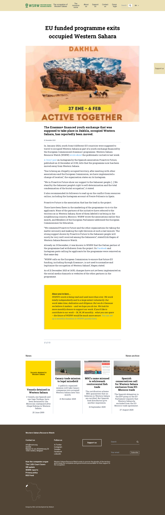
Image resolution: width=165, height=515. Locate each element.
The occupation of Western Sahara (60, 5)
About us (86, 5)
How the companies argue (37, 462)
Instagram (58, 447)
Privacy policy (32, 473)
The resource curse (75, 5)
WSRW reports (32, 470)
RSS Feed (30, 475)
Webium (51, 507)
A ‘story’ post (50, 160)
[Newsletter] (120, 452)
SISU (33, 507)
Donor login (114, 5)
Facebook (102, 248)
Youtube (57, 449)
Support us (159, 68)
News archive (132, 355)
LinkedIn (57, 454)
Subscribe (134, 452)
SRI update (30, 467)
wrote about (76, 155)
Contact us (105, 5)
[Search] (126, 5)
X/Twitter (58, 445)
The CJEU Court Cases (35, 464)
